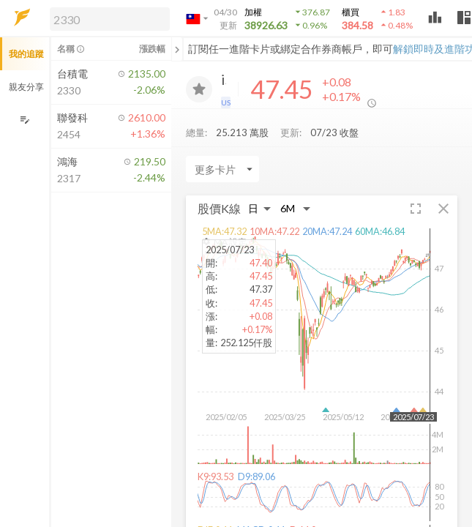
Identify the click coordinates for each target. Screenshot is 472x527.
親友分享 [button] (26, 86)
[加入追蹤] (199, 89)
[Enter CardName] (222, 173)
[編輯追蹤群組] (24, 119)
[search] (110, 19)
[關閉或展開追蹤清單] (177, 49)
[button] (107, 18)
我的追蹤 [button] (26, 53)
